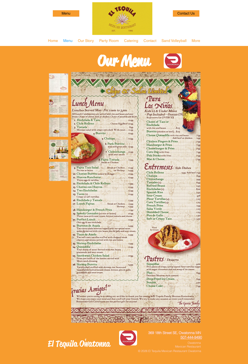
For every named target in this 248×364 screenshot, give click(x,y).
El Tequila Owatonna (79, 343)
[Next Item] (195, 197)
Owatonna (194, 343)
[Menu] (66, 13)
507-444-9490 (191, 337)
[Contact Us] (186, 13)
